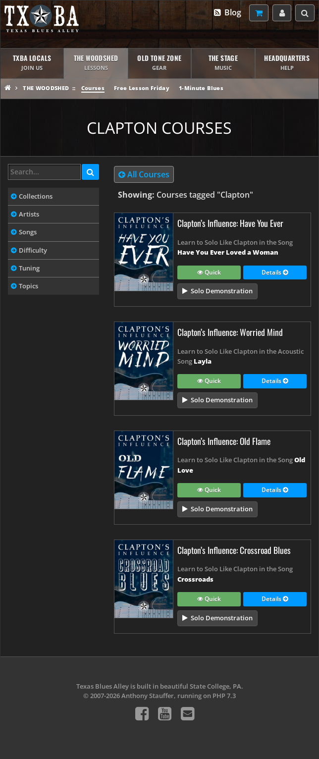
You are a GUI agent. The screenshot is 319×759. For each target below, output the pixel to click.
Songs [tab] (28, 231)
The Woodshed (46, 88)
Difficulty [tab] (33, 250)
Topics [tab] (28, 285)
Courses (93, 88)
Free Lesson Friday (141, 88)
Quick (209, 273)
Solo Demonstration (222, 290)
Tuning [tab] (29, 268)
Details (275, 273)
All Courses (143, 174)
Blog (227, 12)
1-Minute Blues (201, 88)
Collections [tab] (36, 196)
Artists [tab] (29, 214)
